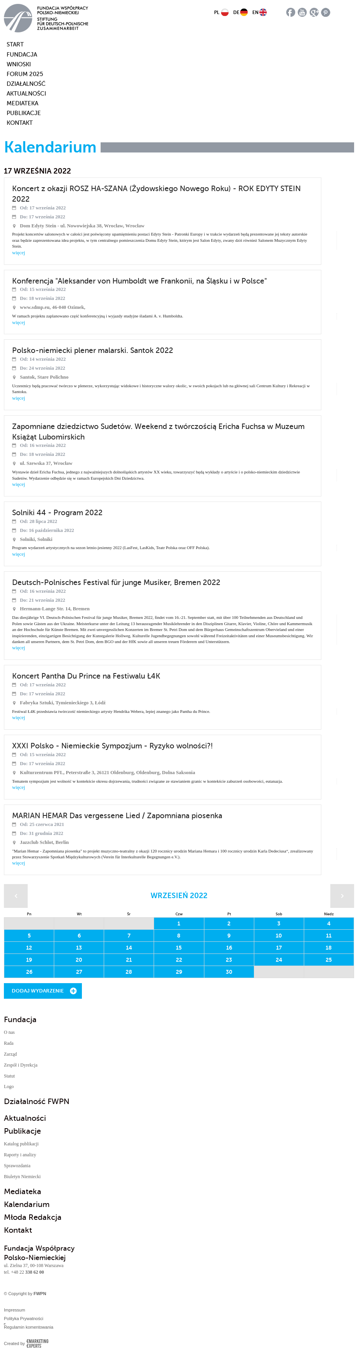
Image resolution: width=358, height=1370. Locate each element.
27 (79, 972)
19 (29, 960)
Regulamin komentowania (28, 1327)
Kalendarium (27, 1204)
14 (129, 948)
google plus (314, 12)
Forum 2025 (25, 74)
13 (79, 948)
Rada (9, 1043)
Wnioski (19, 64)
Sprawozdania (17, 1165)
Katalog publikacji (21, 1144)
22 (179, 960)
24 (279, 960)
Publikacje (24, 113)
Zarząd (10, 1054)
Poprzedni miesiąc (16, 896)
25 (329, 960)
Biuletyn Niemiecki (22, 1176)
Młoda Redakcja (33, 1217)
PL (216, 12)
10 (279, 935)
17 (279, 948)
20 (79, 960)
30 (229, 972)
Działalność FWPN (36, 1101)
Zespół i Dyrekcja (20, 1065)
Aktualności (26, 93)
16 (229, 948)
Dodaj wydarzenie (38, 991)
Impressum (14, 1310)
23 (229, 960)
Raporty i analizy (20, 1154)
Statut (9, 1076)
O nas (9, 1032)
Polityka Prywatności (23, 1318)
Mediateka (22, 103)
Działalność (26, 84)
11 (328, 935)
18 (329, 948)
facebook (291, 12)
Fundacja (22, 54)
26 (29, 972)
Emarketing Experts (37, 1343)
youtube (302, 12)
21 (129, 960)
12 (29, 948)
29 (179, 972)
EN (255, 12)
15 (179, 948)
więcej (18, 252)
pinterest (326, 12)
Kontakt (20, 123)
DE (236, 12)
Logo (9, 1086)
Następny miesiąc (342, 896)
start (11, 44)
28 (129, 972)
